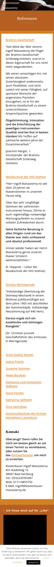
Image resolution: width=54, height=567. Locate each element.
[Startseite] (21, 22)
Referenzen (29, 22)
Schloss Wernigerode (20, 284)
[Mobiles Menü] (45, 5)
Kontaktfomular (22, 455)
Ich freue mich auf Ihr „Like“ (27, 510)
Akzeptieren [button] (33, 562)
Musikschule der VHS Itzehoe (26, 177)
